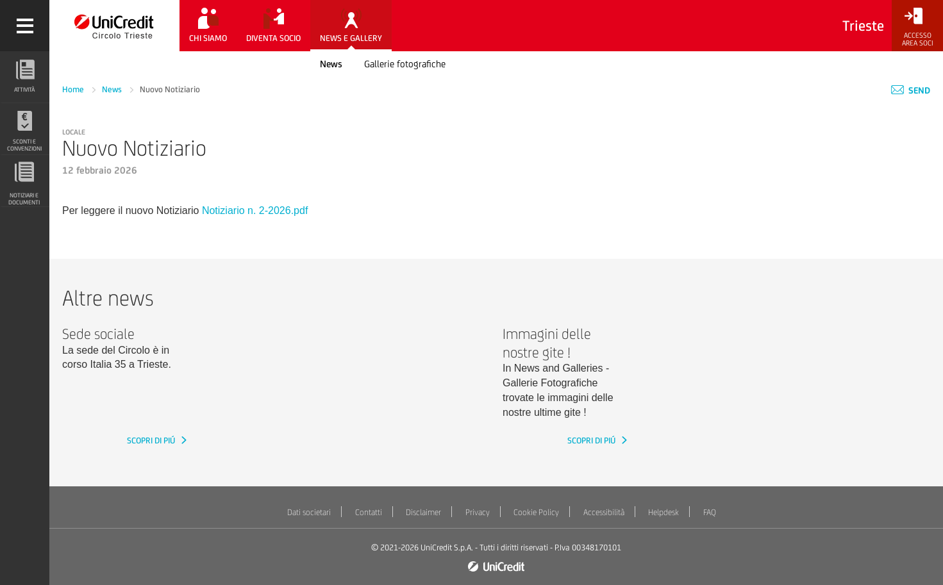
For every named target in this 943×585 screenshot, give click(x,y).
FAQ (709, 512)
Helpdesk (663, 512)
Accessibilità (603, 512)
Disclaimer (423, 512)
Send (910, 90)
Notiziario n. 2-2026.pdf (255, 210)
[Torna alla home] (114, 25)
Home (74, 89)
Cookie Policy (536, 512)
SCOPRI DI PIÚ (152, 440)
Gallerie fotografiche (405, 63)
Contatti (368, 512)
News (331, 63)
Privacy (477, 512)
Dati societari (309, 512)
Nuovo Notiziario (170, 89)
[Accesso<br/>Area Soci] (917, 27)
